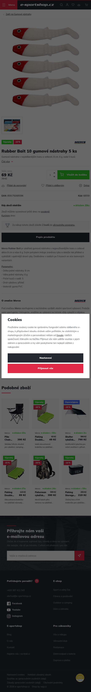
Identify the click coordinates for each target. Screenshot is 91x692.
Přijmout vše (45, 368)
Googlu (59, 335)
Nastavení (45, 358)
